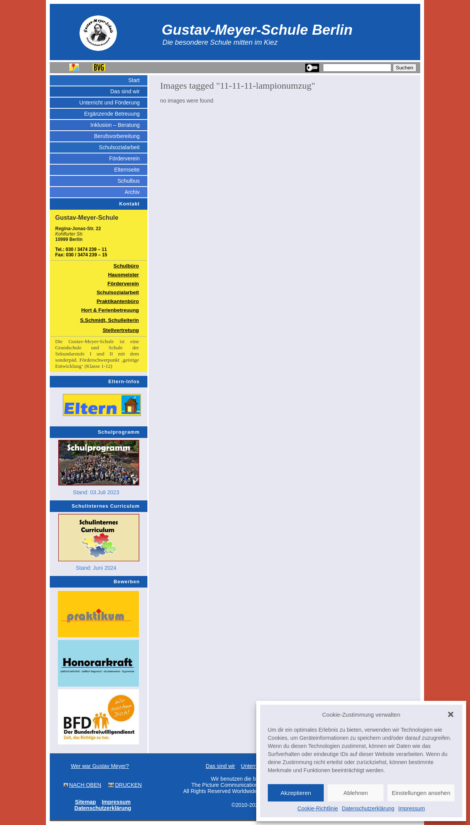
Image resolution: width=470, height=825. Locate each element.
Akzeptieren (296, 793)
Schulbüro (126, 266)
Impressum (411, 808)
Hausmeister (123, 275)
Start (134, 80)
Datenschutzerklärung (368, 808)
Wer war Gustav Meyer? (100, 766)
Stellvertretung (121, 330)
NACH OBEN (85, 785)
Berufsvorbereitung (117, 136)
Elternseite (127, 170)
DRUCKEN (128, 785)
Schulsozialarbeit (119, 147)
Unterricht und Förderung (109, 102)
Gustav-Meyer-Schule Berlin (257, 30)
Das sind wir (125, 91)
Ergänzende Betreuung (112, 114)
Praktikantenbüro (117, 301)
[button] (451, 714)
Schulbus (128, 181)
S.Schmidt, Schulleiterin (109, 320)
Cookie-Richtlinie (318, 808)
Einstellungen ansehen (421, 793)
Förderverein (124, 158)
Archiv (132, 192)
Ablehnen (355, 793)
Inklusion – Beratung (115, 125)
